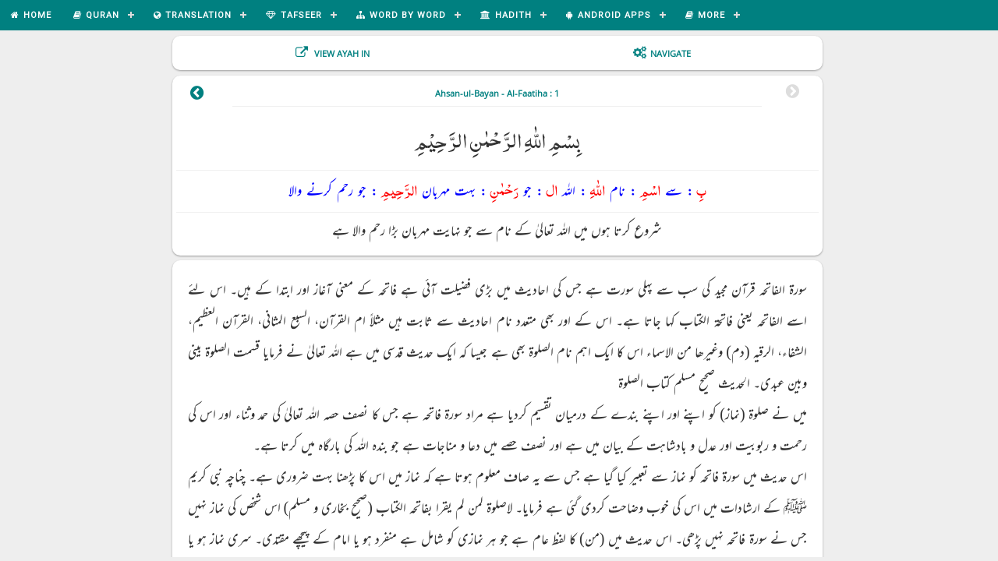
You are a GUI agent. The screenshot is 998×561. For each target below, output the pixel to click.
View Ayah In (341, 53)
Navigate (670, 53)
